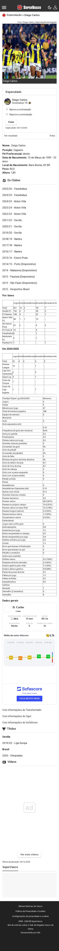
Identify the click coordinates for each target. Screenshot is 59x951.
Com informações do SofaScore (20, 722)
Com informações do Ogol (16, 716)
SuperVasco (10, 867)
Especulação (14, 14)
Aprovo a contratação (20, 109)
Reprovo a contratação (20, 114)
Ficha (52, 135)
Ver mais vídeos (29, 854)
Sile (38, 932)
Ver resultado (10, 135)
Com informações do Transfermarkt (21, 709)
